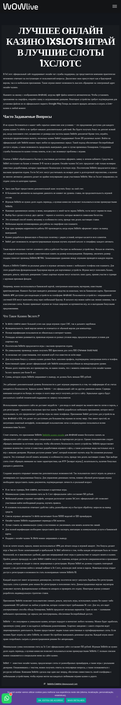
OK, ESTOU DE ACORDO (50, 700)
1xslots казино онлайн (53, 434)
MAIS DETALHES (76, 700)
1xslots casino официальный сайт (62, 683)
